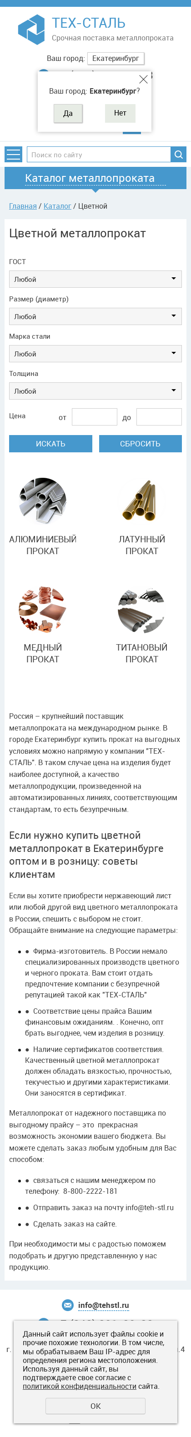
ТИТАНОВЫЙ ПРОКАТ (141, 653)
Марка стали (29, 335)
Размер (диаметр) (39, 298)
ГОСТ (17, 261)
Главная (23, 206)
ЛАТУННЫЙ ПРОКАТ (142, 545)
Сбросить (140, 443)
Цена (17, 415)
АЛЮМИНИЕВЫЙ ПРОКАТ (42, 545)
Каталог (57, 206)
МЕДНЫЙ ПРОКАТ (43, 653)
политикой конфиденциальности (79, 1386)
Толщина (23, 373)
